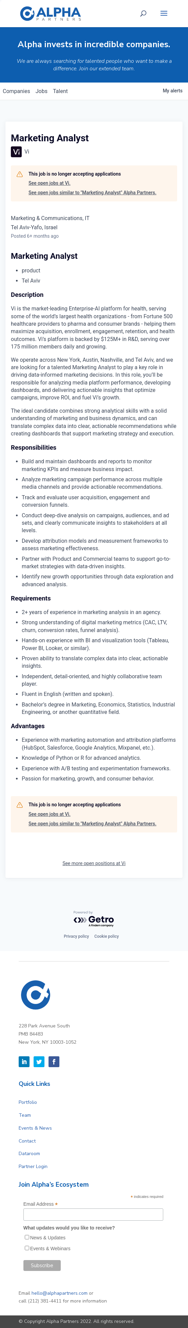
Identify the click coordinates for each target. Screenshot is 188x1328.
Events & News (35, 1128)
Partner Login (33, 1166)
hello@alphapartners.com (60, 1293)
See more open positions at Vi (94, 863)
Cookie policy (106, 936)
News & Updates (47, 1237)
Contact (27, 1141)
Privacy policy (76, 936)
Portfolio (28, 1102)
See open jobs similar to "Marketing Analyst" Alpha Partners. (92, 192)
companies (16, 91)
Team (25, 1115)
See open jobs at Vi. (50, 183)
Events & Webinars (50, 1248)
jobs (42, 91)
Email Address (40, 1204)
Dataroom (29, 1153)
